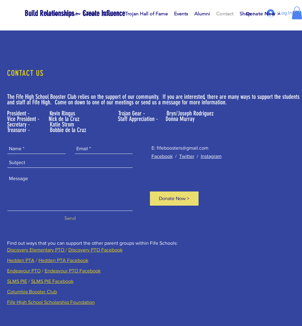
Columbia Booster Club (32, 291)
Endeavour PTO (24, 270)
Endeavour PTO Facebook (73, 270)
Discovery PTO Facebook (95, 249)
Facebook (162, 156)
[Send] (70, 218)
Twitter (186, 156)
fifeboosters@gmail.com (182, 148)
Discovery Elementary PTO (36, 249)
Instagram (211, 156)
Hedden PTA (20, 260)
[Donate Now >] (263, 14)
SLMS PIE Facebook (52, 281)
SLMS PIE (17, 281)
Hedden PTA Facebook (63, 260)
